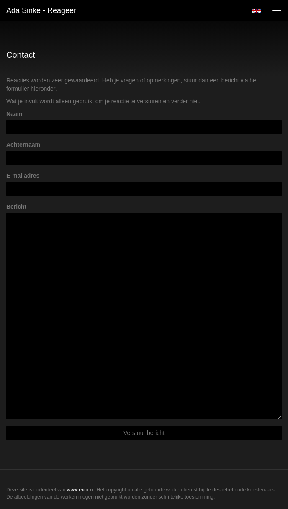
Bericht (16, 206)
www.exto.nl (80, 490)
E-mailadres (22, 175)
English (256, 10)
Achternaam (23, 144)
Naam (14, 113)
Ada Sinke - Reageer (41, 10)
